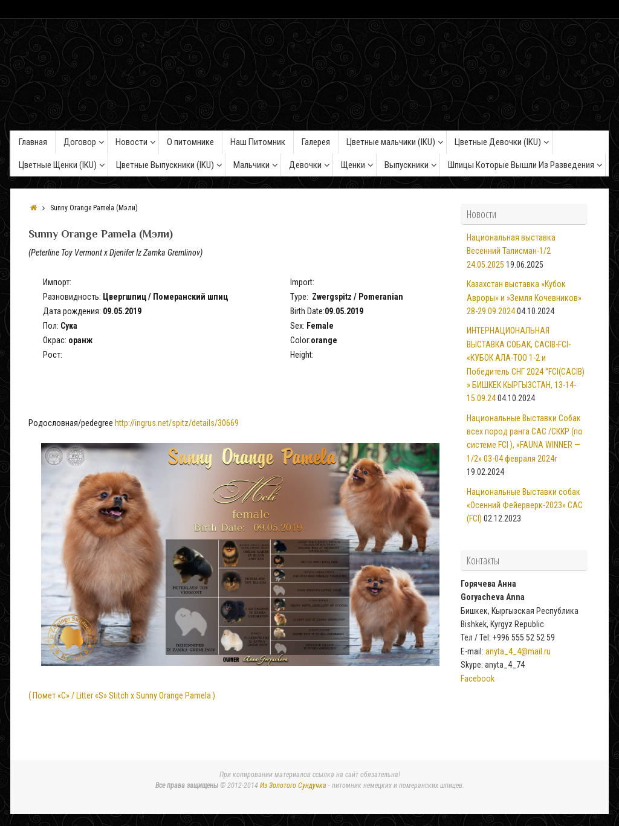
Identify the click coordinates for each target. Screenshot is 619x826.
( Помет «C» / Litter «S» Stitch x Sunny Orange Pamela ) (121, 695)
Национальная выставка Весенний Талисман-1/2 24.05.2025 (511, 251)
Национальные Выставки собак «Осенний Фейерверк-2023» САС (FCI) (525, 505)
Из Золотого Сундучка (293, 785)
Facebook (477, 678)
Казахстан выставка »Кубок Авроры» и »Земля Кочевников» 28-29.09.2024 (524, 297)
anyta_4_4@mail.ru (518, 651)
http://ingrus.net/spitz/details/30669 (177, 423)
